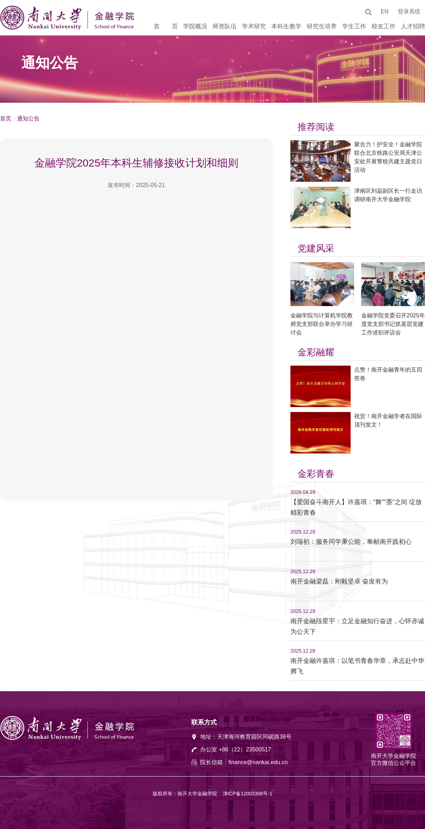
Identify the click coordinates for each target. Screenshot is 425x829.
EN (385, 12)
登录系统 (409, 12)
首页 (5, 118)
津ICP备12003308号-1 (247, 793)
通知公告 (28, 118)
